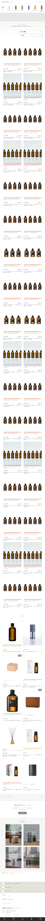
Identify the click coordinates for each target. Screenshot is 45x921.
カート (31, 919)
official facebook (7, 914)
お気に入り (13, 919)
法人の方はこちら (40, 1)
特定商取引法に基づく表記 (7, 899)
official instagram (16, 914)
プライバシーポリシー (6, 903)
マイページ (4, 919)
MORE (22, 813)
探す (22, 919)
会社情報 (4, 894)
